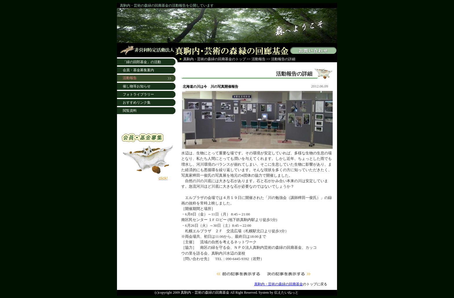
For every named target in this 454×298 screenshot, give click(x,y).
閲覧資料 (130, 111)
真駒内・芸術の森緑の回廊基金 (207, 59)
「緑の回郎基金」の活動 (142, 62)
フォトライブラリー (138, 94)
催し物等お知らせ (137, 86)
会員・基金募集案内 (138, 70)
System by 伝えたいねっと (278, 292)
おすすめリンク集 (137, 102)
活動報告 (259, 59)
